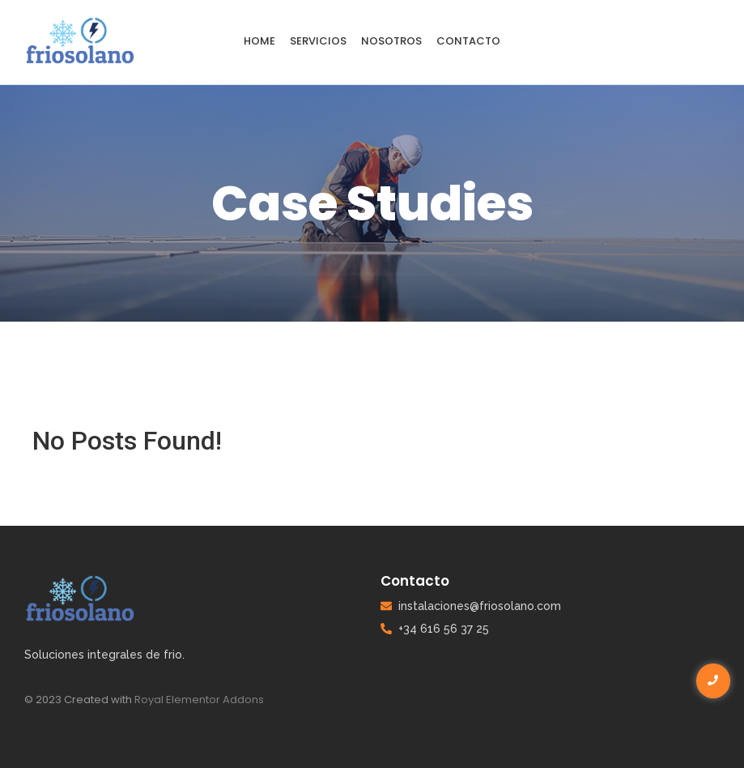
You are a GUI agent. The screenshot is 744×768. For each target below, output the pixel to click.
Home (259, 41)
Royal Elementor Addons (199, 699)
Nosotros (391, 41)
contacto (468, 41)
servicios (318, 41)
